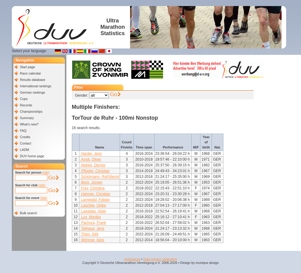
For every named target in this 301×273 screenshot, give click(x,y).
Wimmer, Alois (92, 240)
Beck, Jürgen (91, 182)
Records (26, 105)
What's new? (29, 124)
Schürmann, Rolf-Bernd (99, 177)
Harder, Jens (91, 153)
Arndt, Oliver (90, 159)
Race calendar (30, 73)
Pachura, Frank (93, 223)
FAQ (23, 130)
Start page (27, 67)
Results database (32, 80)
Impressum (132, 259)
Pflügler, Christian (94, 171)
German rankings (32, 92)
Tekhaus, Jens (92, 228)
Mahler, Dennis (92, 165)
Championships (31, 111)
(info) (45, 172)
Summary (27, 118)
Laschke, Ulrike (93, 205)
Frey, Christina (92, 188)
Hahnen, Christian (95, 194)
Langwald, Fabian (95, 200)
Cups (24, 99)
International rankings (35, 86)
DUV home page (32, 156)
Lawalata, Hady (93, 211)
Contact (25, 143)
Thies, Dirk (89, 234)
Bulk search (28, 213)
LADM (24, 149)
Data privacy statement (160, 259)
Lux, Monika (90, 217)
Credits (25, 137)
